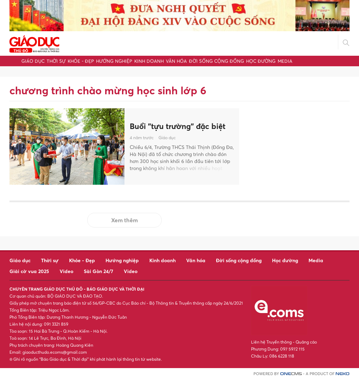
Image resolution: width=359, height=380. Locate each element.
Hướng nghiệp (114, 61)
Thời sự (56, 61)
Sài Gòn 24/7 (98, 271)
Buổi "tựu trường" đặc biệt (177, 126)
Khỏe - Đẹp (81, 61)
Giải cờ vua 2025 (29, 271)
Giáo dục (33, 61)
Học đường (261, 61)
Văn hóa (176, 61)
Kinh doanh (149, 61)
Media (285, 61)
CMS (291, 374)
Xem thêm (124, 220)
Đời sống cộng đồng (216, 61)
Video (66, 271)
